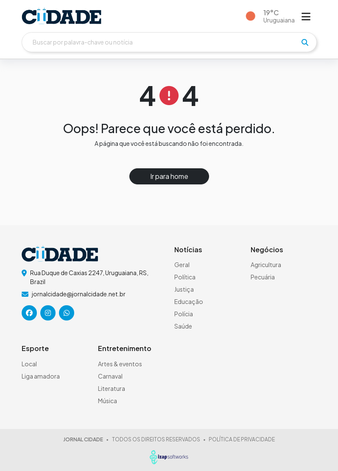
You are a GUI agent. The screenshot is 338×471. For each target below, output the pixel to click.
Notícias (188, 249)
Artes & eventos (120, 364)
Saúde (183, 326)
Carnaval (110, 376)
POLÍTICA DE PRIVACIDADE (242, 439)
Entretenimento (124, 348)
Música (107, 400)
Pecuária (263, 277)
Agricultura (266, 264)
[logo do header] (62, 16)
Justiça (184, 289)
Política (185, 277)
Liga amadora (41, 376)
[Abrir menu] (306, 16)
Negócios (267, 249)
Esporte (35, 348)
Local (29, 364)
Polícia (183, 314)
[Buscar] (169, 42)
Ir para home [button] (169, 176)
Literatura (111, 388)
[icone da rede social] (29, 313)
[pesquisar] (305, 42)
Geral (182, 264)
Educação (188, 301)
